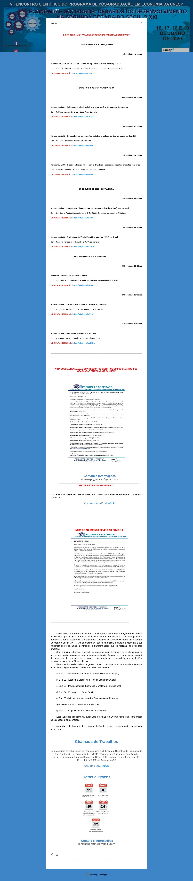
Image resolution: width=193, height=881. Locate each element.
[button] (140, 24)
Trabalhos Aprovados (93, 10)
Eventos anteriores (117, 10)
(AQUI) (110, 504)
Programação (72, 10)
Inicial (58, 10)
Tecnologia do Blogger (96, 874)
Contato (135, 10)
